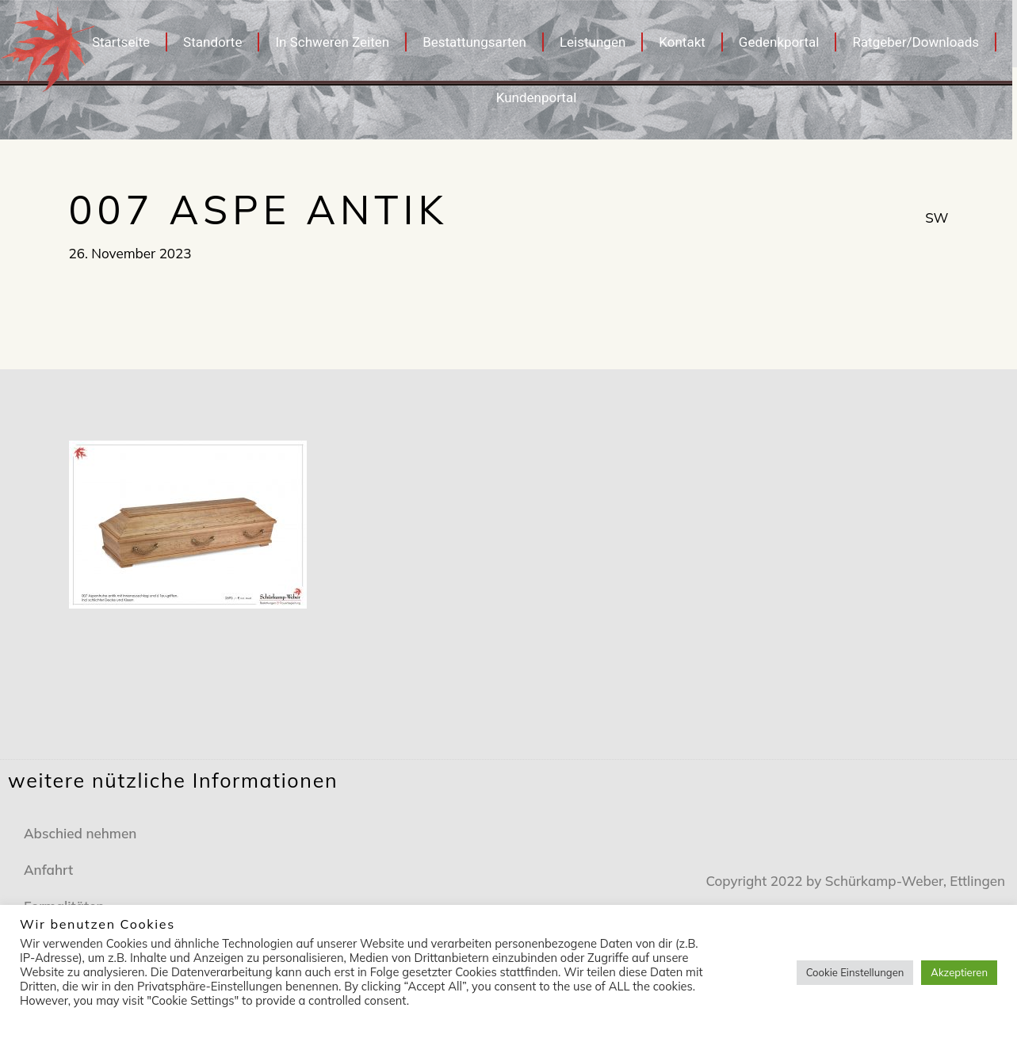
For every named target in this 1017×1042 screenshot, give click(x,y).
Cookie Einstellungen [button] (855, 972)
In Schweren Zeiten (332, 42)
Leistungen (592, 42)
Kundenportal (536, 97)
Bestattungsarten (474, 42)
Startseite (121, 42)
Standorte (212, 42)
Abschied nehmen (80, 833)
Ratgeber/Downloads (915, 42)
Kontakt (682, 42)
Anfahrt (48, 869)
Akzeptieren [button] (959, 972)
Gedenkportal (779, 42)
